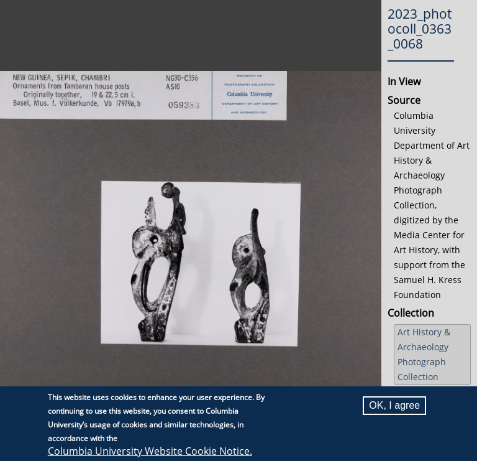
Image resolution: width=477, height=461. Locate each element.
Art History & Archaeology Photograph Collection (424, 354)
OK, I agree (394, 405)
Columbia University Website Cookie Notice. (150, 451)
